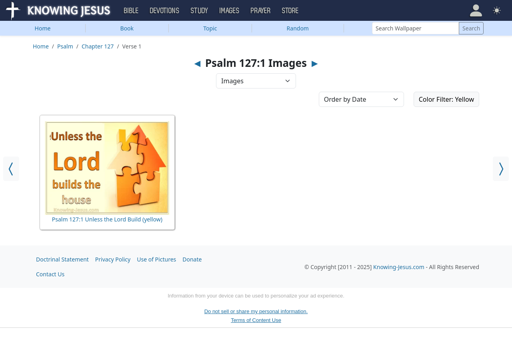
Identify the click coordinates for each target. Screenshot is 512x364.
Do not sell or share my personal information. (256, 311)
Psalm (65, 46)
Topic (210, 28)
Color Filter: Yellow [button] (446, 99)
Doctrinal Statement (62, 259)
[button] (476, 10)
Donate (192, 259)
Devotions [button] (165, 10)
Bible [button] (131, 10)
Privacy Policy (112, 259)
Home (43, 28)
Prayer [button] (261, 10)
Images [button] (230, 10)
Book (127, 28)
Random (298, 28)
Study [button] (199, 10)
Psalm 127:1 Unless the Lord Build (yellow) (107, 219)
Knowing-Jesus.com (398, 267)
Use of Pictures (156, 259)
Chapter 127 (98, 46)
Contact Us (50, 274)
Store (290, 10)
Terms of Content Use (256, 320)
